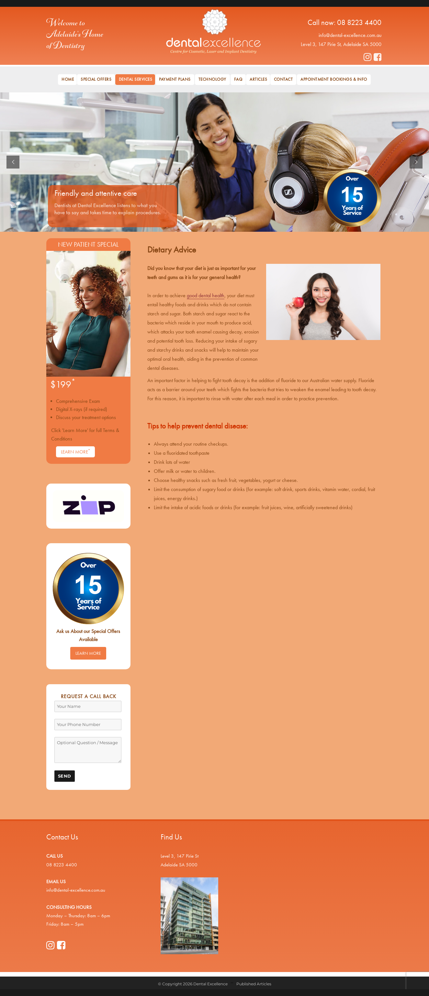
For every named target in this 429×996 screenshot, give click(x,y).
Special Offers (96, 79)
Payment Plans (175, 79)
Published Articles (253, 983)
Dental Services (135, 79)
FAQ (238, 79)
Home (68, 79)
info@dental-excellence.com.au (350, 35)
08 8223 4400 (359, 22)
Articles (258, 79)
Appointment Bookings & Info (333, 79)
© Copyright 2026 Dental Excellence (193, 983)
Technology (212, 79)
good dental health (205, 295)
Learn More (75, 451)
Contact (283, 79)
